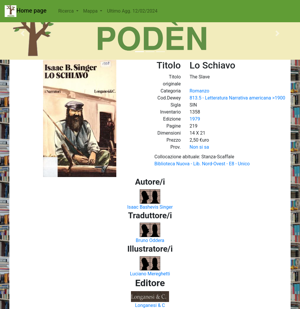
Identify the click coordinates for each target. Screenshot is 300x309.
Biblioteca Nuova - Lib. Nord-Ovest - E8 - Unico (202, 163)
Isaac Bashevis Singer (150, 207)
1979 (195, 119)
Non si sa (199, 147)
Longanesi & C (150, 305)
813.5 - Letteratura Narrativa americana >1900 (237, 98)
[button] (22, 33)
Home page (26, 11)
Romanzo (199, 91)
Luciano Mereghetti (150, 274)
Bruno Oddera (150, 240)
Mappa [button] (91, 11)
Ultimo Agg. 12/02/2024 (132, 11)
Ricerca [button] (66, 11)
